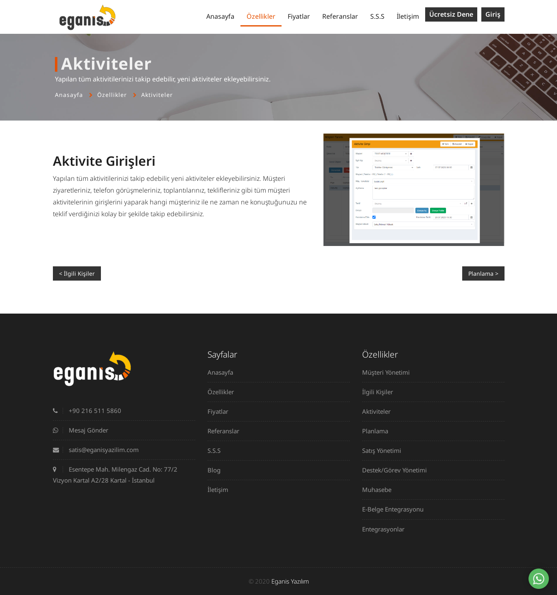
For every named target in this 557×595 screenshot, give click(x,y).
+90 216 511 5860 (87, 410)
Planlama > (483, 273)
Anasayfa (220, 16)
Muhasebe (380, 489)
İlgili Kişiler (380, 392)
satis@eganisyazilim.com (96, 450)
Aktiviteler (157, 95)
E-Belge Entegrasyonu (396, 509)
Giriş (492, 14)
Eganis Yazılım (290, 581)
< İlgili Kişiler (77, 273)
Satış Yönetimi (384, 450)
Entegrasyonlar (386, 529)
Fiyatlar (299, 16)
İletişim (408, 16)
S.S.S (377, 16)
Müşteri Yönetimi (389, 372)
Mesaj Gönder (80, 430)
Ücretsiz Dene (451, 14)
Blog (217, 470)
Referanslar (340, 16)
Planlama (378, 431)
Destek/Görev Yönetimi (397, 470)
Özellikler (261, 16)
